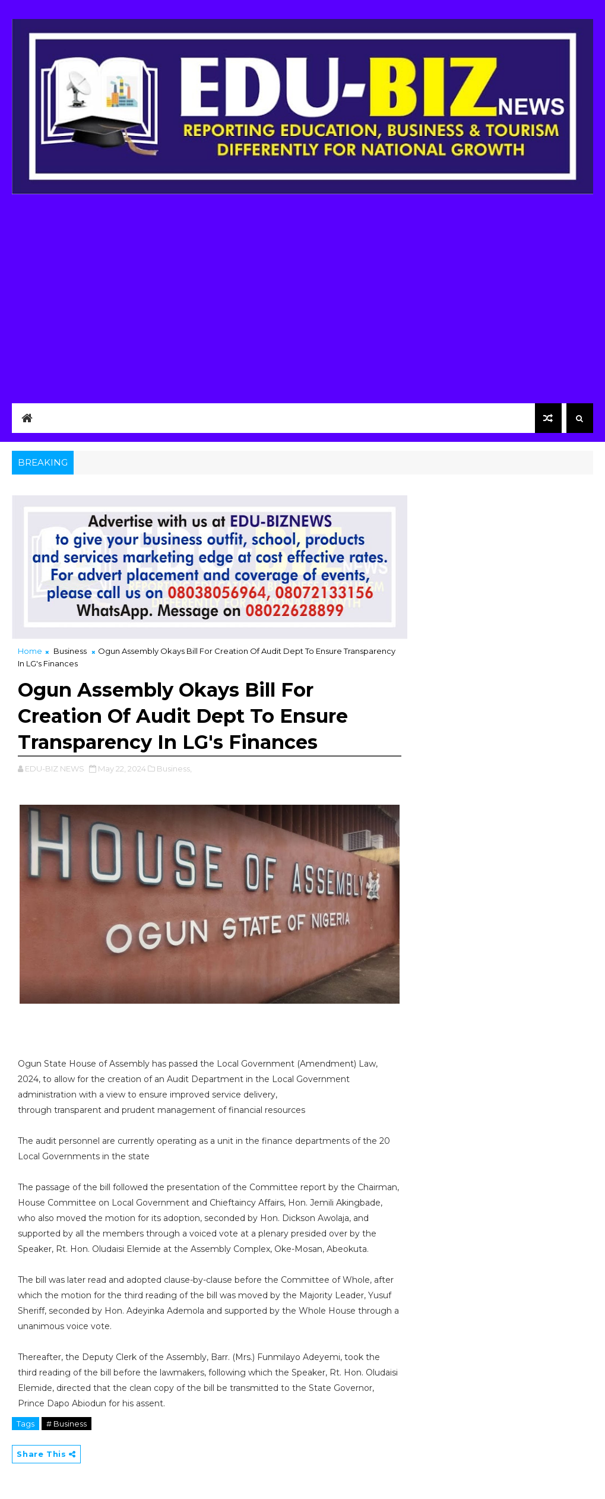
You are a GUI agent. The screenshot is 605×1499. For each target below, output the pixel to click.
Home (30, 651)
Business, (174, 768)
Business (70, 651)
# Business (66, 1423)
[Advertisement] (302, 295)
